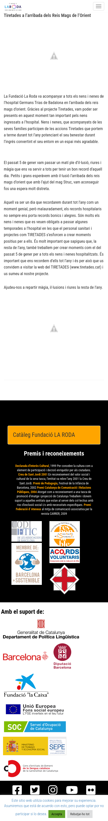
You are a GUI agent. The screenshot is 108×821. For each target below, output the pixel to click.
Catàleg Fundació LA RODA (44, 435)
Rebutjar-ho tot (79, 814)
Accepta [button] (56, 814)
